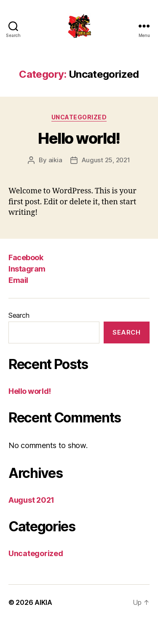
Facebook (25, 257)
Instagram (27, 268)
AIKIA (43, 602)
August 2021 (31, 500)
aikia (55, 160)
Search (18, 315)
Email (18, 280)
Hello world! (79, 138)
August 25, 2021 (106, 160)
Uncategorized (79, 117)
